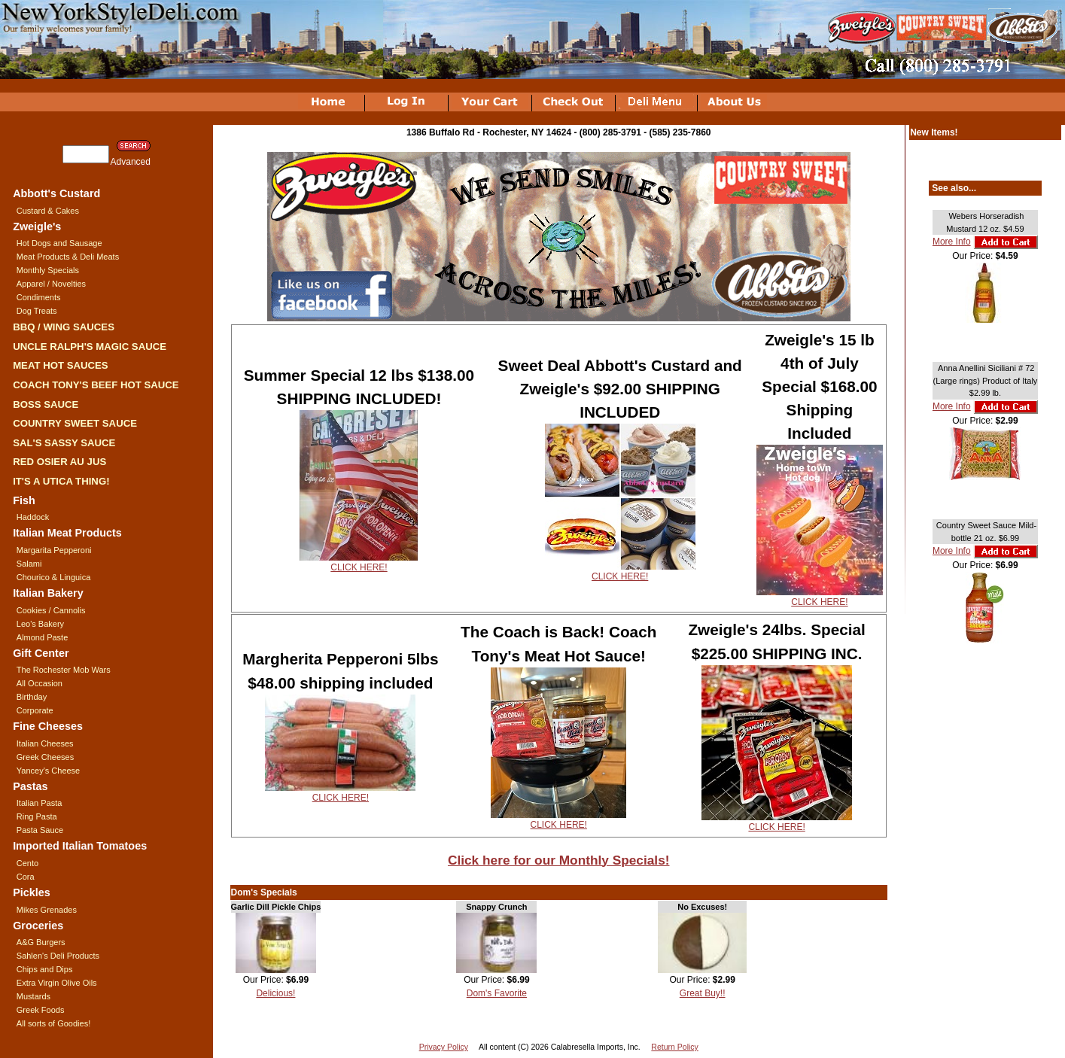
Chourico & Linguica (53, 577)
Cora (26, 876)
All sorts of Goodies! (53, 1023)
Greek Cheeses (45, 757)
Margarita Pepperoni (54, 550)
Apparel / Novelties (51, 283)
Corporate (35, 710)
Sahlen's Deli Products (58, 955)
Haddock (33, 516)
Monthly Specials (48, 270)
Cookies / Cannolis (51, 610)
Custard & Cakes (48, 210)
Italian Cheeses (45, 743)
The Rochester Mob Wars (64, 669)
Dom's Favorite (497, 993)
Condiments (39, 297)
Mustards (33, 996)
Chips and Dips (45, 969)
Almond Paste (42, 637)
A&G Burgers (41, 942)
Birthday (32, 696)
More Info (952, 241)
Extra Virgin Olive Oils (57, 982)
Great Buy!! (703, 993)
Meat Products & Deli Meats (68, 256)
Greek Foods (41, 1009)
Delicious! (275, 993)
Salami (29, 563)
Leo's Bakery (40, 623)
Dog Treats (37, 310)
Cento (27, 863)
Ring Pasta (37, 816)
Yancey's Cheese (48, 770)
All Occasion (39, 683)
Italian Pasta (39, 802)
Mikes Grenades (47, 909)
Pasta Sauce (40, 830)
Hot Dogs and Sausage (59, 243)
